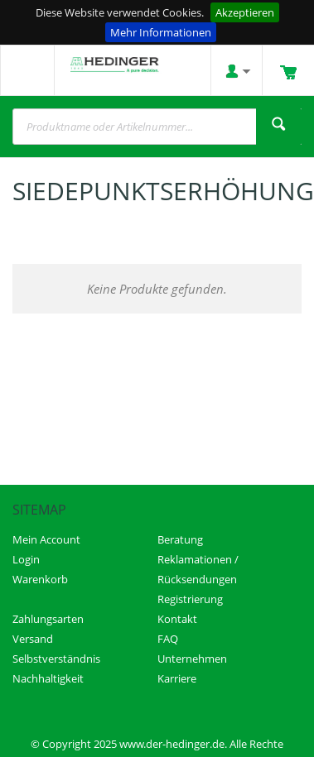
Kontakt (177, 618)
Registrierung (190, 599)
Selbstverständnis (56, 658)
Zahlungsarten (48, 618)
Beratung (180, 539)
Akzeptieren (244, 12)
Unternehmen (192, 658)
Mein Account (46, 539)
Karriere (176, 678)
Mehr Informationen (160, 32)
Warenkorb (40, 579)
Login (26, 559)
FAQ (167, 638)
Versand (32, 638)
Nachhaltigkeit (48, 678)
